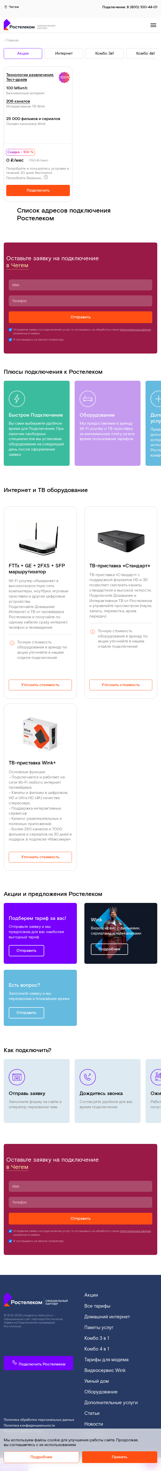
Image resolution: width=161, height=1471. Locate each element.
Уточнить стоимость (40, 685)
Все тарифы (95, 1305)
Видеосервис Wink (101, 1363)
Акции (90, 1295)
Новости (92, 1412)
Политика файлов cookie (23, 1418)
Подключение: (129, 7)
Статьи (90, 1402)
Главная (12, 41)
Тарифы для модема (102, 1354)
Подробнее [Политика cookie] (41, 1457)
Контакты (92, 1422)
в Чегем (17, 266)
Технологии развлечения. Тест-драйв (30, 78)
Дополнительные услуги (107, 1393)
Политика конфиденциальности (29, 1413)
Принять (119, 1457)
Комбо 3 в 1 (94, 1334)
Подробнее (109, 949)
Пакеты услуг (96, 1324)
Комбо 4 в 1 (94, 1344)
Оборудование (98, 1383)
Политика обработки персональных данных (39, 1407)
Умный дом (94, 1373)
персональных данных (135, 330)
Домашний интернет (103, 1315)
